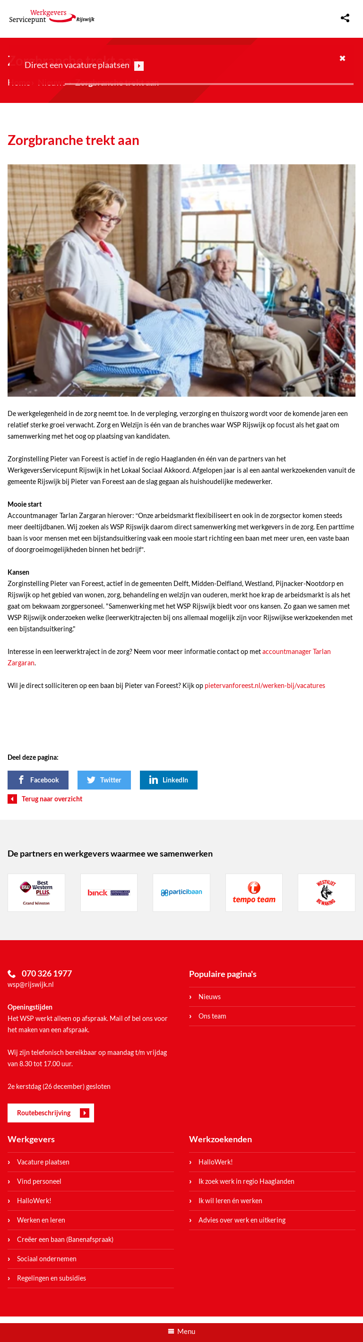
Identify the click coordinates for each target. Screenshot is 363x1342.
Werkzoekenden (220, 1139)
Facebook (44, 780)
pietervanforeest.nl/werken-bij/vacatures (265, 685)
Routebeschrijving (43, 1113)
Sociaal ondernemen (47, 1259)
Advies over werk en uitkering (242, 1220)
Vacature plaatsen (43, 1162)
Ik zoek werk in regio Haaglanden (246, 1181)
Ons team (212, 1016)
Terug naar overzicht (52, 799)
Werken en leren (41, 1220)
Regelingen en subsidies (51, 1278)
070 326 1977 (47, 973)
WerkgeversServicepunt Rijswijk (52, 16)
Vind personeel (39, 1181)
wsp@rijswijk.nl (31, 984)
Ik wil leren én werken (230, 1201)
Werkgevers (31, 1139)
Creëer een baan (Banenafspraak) (65, 1239)
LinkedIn (175, 780)
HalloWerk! (34, 1201)
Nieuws (210, 997)
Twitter (110, 780)
